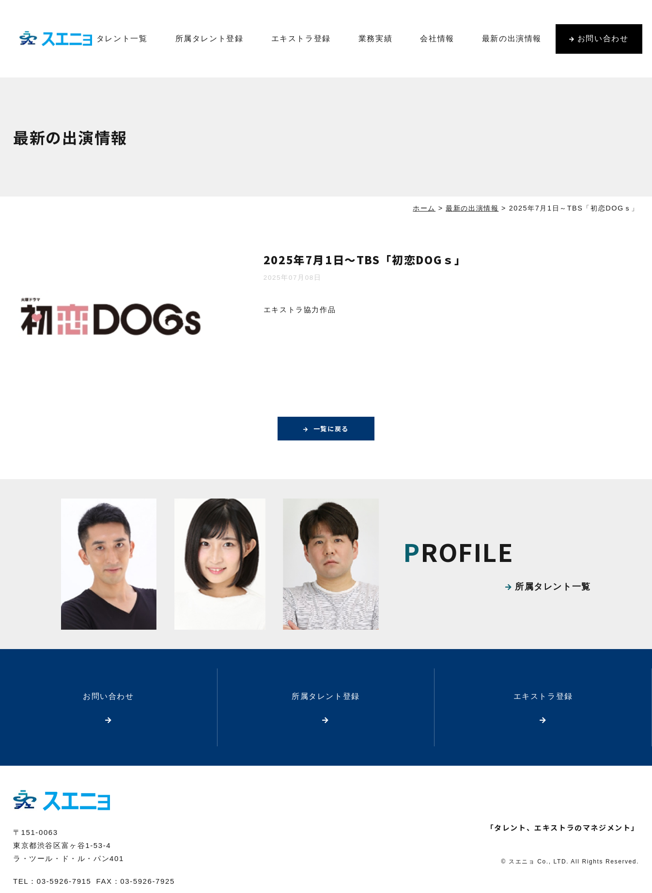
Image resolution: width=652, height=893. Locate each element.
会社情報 (437, 38)
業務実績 (375, 38)
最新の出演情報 (512, 38)
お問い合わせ (603, 38)
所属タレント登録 (209, 38)
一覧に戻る (331, 429)
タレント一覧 (122, 38)
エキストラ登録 (301, 38)
